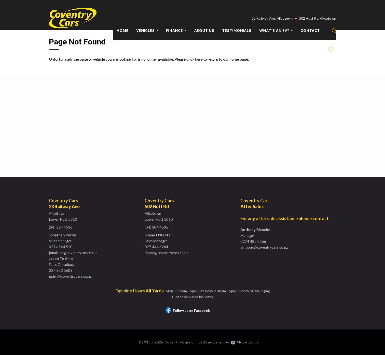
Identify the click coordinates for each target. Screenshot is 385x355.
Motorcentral (246, 342)
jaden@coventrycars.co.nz (70, 276)
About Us (204, 19)
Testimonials (236, 19)
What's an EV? (276, 19)
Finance (176, 19)
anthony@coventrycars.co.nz (264, 247)
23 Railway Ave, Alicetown (272, 7)
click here (194, 59)
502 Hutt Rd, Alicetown (317, 7)
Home (122, 19)
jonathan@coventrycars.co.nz (73, 252)
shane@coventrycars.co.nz (166, 252)
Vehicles (147, 19)
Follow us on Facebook (187, 310)
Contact (310, 19)
